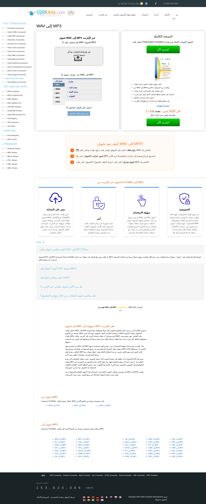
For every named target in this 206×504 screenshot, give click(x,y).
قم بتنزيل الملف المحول (78, 113)
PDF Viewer (12, 164)
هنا (174, 233)
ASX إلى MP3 (83, 448)
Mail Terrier (12, 139)
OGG (58, 102)
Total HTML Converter (16, 32)
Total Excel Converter (16, 44)
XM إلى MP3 (60, 456)
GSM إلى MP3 (60, 445)
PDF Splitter (12, 99)
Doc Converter (97, 475)
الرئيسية (89, 15)
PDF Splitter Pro (14, 103)
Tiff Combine (12, 122)
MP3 (57, 85)
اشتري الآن (163, 49)
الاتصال (167, 15)
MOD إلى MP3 (84, 445)
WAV (58, 97)
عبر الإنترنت (102, 15)
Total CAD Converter (16, 48)
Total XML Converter (16, 55)
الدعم (156, 15)
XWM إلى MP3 (84, 454)
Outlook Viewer (14, 149)
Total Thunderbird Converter (19, 67)
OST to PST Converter (16, 71)
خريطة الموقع (70, 497)
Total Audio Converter (14, 78)
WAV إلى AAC (54, 405)
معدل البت (73, 87)
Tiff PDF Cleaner (14, 107)
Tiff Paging (12, 118)
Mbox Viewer (12, 156)
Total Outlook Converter (17, 63)
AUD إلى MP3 (83, 442)
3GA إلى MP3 (130, 445)
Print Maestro (13, 135)
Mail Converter (84, 475)
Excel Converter (125, 475)
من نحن (175, 16)
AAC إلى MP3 (60, 448)
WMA (58, 89)
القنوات (72, 96)
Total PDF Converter (16, 36)
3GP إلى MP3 (83, 456)
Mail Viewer (12, 152)
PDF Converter (56, 475)
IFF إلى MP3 (60, 442)
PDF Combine (13, 91)
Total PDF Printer (14, 111)
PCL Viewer (12, 160)
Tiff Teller (11, 126)
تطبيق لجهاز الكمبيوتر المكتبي (124, 15)
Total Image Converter (16, 75)
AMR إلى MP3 (154, 439)
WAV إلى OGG (80, 405)
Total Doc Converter (15, 40)
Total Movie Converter (16, 82)
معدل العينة (73, 92)
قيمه (120, 310)
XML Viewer (12, 168)
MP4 (57, 93)
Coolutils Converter (15, 28)
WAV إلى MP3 (60, 451)
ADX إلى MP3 (60, 454)
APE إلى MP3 (177, 445)
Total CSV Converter (16, 51)
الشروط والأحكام (43, 497)
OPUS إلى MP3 (84, 451)
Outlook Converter (70, 475)
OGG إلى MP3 (177, 448)
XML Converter (139, 475)
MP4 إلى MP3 (60, 439)
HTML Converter (111, 475)
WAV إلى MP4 (105, 405)
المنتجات (145, 15)
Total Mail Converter (16, 59)
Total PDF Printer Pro (16, 115)
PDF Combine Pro (15, 95)
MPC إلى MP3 (83, 439)
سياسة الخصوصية (57, 497)
